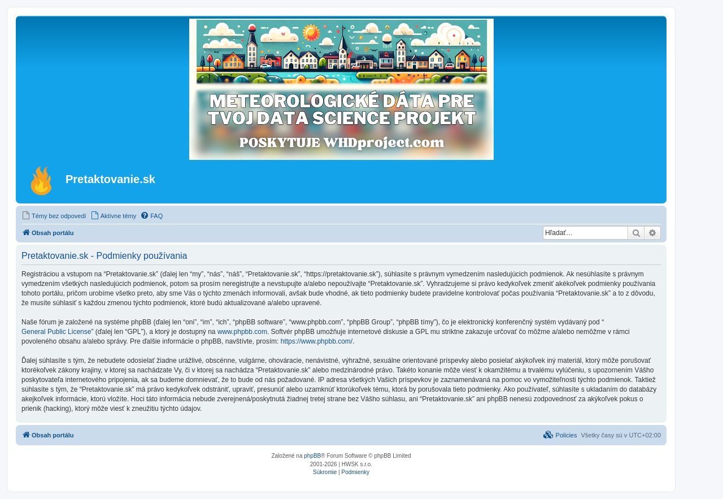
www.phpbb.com (242, 332)
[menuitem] (53, 216)
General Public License (56, 332)
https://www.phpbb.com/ (316, 341)
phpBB (312, 456)
